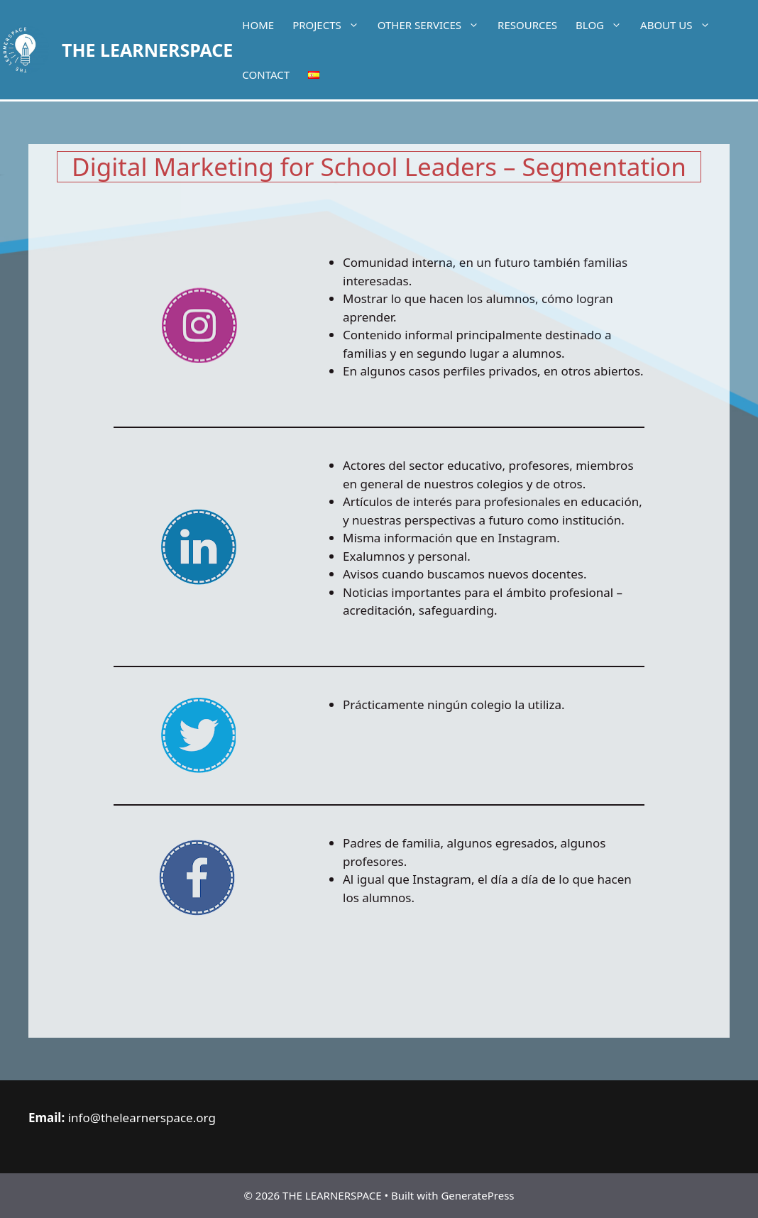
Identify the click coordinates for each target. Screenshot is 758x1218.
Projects (330, 25)
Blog (603, 25)
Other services (433, 25)
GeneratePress (477, 1195)
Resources (527, 25)
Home (258, 25)
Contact (266, 74)
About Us (679, 25)
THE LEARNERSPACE (147, 50)
